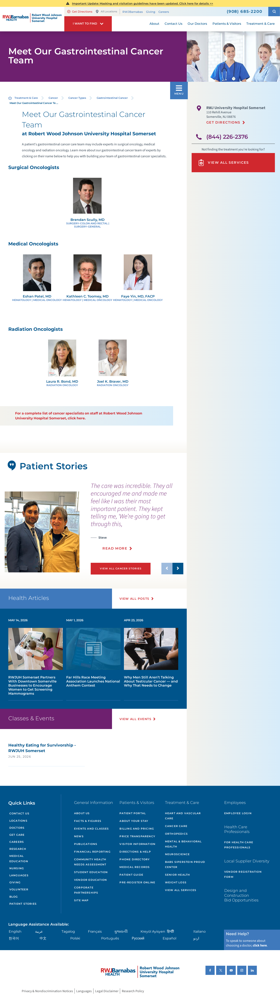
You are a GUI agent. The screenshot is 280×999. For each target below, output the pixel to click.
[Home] (32, 19)
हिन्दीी (170, 931)
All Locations (106, 11)
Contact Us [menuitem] (173, 24)
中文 (43, 938)
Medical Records (134, 867)
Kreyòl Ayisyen (153, 931)
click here (260, 945)
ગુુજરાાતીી (121, 931)
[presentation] (137, 519)
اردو (196, 938)
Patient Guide (131, 874)
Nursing (16, 868)
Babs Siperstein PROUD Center (185, 864)
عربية (39, 931)
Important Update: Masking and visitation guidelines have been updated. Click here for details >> (142, 3)
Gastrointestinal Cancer (112, 97)
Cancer (53, 97)
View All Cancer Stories (121, 568)
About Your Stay (133, 821)
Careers (163, 11)
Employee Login (238, 813)
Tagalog (68, 931)
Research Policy (133, 991)
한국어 (14, 938)
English (15, 931)
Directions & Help (135, 851)
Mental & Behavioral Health (183, 844)
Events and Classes (91, 828)
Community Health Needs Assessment (90, 862)
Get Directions (79, 11)
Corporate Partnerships (86, 890)
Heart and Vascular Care (183, 816)
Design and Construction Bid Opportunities (241, 895)
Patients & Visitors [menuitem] (227, 24)
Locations (18, 820)
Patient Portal (132, 813)
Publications (85, 844)
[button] (274, 11)
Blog (13, 896)
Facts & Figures (87, 821)
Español (169, 938)
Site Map (81, 900)
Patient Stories (23, 903)
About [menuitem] (154, 24)
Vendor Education (90, 879)
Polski (75, 938)
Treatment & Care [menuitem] (260, 24)
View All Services (223, 162)
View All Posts (134, 599)
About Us (82, 813)
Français (95, 931)
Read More (114, 548)
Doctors (17, 827)
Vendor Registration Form (243, 874)
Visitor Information (137, 844)
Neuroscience (177, 854)
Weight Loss (176, 882)
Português (110, 938)
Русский (138, 938)
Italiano (199, 931)
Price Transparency (137, 836)
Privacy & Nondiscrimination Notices (47, 991)
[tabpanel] (42, 531)
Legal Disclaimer (106, 991)
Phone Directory (134, 859)
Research (17, 848)
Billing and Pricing (136, 828)
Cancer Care (176, 826)
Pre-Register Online (137, 882)
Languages (19, 875)
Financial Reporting (92, 851)
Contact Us (19, 813)
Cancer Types (77, 97)
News (79, 836)
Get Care (17, 834)
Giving (150, 11)
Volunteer (18, 889)
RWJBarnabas (132, 11)
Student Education (91, 872)
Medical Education (18, 858)
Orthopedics (176, 833)
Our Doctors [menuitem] (197, 24)
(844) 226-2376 (227, 136)
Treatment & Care (26, 97)
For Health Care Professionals (238, 845)
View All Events (135, 719)
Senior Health (177, 874)
